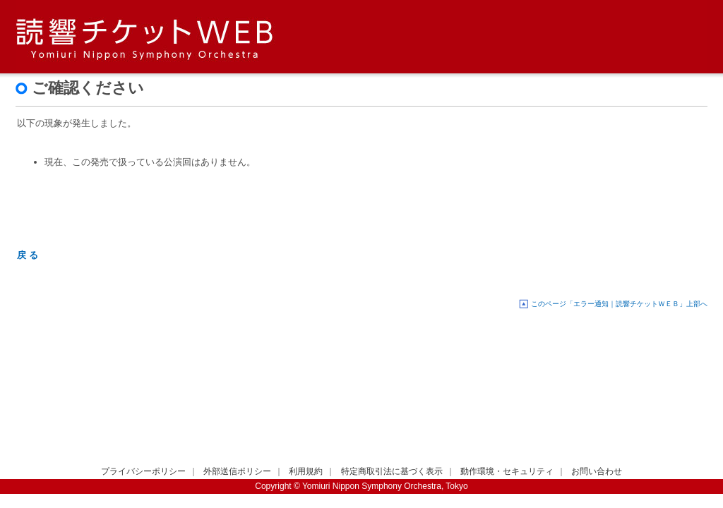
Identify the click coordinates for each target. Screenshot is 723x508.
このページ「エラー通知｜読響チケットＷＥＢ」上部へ (619, 304)
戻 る (27, 255)
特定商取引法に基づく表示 (392, 471)
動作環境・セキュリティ (507, 471)
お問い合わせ (596, 471)
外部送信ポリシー (237, 471)
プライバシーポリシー (143, 471)
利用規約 (306, 471)
